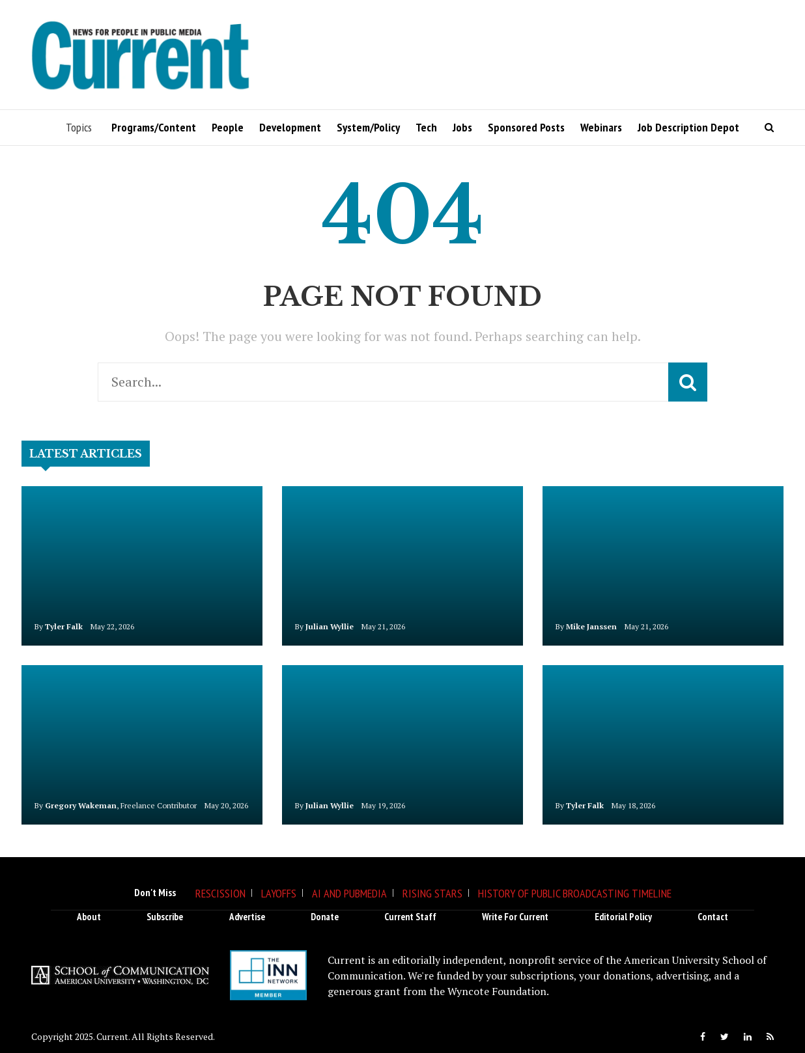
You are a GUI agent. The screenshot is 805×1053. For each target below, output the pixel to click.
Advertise (247, 916)
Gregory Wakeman (81, 805)
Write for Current (515, 916)
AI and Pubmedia (349, 893)
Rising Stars (432, 893)
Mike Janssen (591, 626)
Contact (713, 916)
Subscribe (165, 916)
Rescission (220, 893)
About (89, 916)
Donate (325, 916)
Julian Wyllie (329, 626)
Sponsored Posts (526, 127)
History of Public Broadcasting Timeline (574, 893)
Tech (426, 127)
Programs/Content (153, 127)
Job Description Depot (688, 127)
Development (290, 127)
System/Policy (368, 127)
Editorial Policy (623, 916)
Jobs (462, 127)
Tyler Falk (64, 626)
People (228, 127)
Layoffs (278, 893)
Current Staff (410, 916)
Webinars (601, 127)
